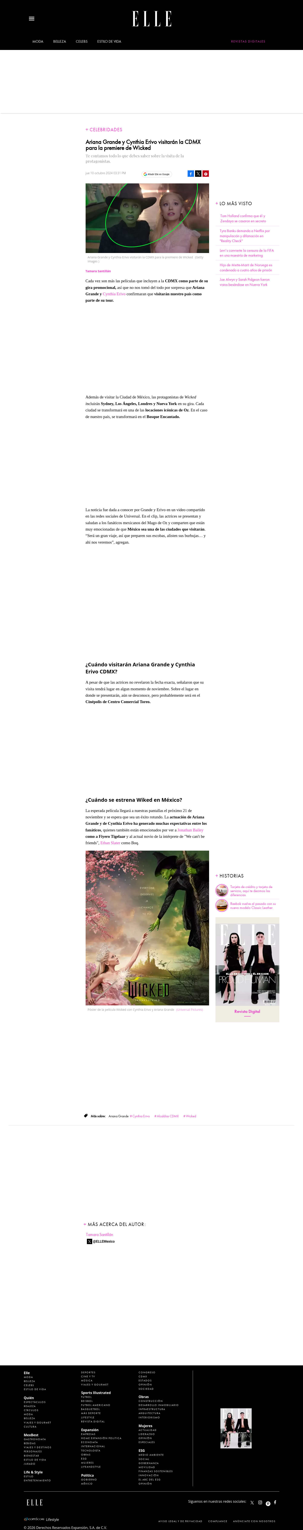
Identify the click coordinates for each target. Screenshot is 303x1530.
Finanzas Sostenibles (156, 1471)
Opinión (145, 1384)
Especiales (147, 1442)
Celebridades (106, 130)
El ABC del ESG (150, 1479)
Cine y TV (88, 1376)
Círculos (31, 1410)
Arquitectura (150, 1413)
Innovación (149, 1475)
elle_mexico (263, 1501)
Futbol (86, 1396)
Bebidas (30, 1443)
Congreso (147, 1372)
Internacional (93, 1446)
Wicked (191, 1116)
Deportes (88, 1372)
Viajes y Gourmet (37, 1422)
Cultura (30, 1426)
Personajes (33, 1451)
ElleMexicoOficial (278, 1501)
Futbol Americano (96, 1405)
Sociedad (146, 1388)
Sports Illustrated (96, 1392)
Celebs (81, 41)
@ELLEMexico (104, 1241)
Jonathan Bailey (191, 830)
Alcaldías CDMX (168, 1116)
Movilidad (147, 1467)
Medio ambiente (151, 1454)
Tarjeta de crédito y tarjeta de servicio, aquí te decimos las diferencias (251, 891)
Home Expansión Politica (101, 1438)
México (87, 1483)
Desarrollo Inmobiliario (159, 1405)
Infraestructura (152, 1409)
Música (87, 1380)
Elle (27, 1373)
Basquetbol (90, 1409)
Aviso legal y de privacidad (180, 1521)
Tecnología (91, 1450)
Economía (89, 1442)
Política (87, 1475)
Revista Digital (247, 1011)
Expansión (90, 1430)
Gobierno (89, 1479)
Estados (145, 1380)
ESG (84, 1458)
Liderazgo (147, 1434)
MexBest (31, 1435)
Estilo (29, 1476)
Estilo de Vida (35, 1459)
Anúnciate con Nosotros (254, 1521)
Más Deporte (91, 1413)
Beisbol (87, 1401)
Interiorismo (149, 1417)
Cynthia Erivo (114, 294)
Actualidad (148, 1430)
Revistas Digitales (248, 41)
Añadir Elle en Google (158, 174)
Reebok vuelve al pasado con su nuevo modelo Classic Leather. (253, 906)
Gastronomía (35, 1439)
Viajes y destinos (38, 1447)
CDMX (143, 1376)
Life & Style (33, 1472)
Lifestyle (88, 1417)
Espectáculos (35, 1402)
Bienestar (31, 1455)
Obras (86, 1454)
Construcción (151, 1401)
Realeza (30, 1406)
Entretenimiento (37, 1480)
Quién (29, 1397)
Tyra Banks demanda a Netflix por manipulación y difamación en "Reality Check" (245, 236)
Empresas (88, 1434)
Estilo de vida (109, 41)
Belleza (59, 41)
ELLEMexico (252, 1502)
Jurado (30, 1463)
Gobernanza (149, 1463)
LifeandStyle (91, 1466)
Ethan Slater (110, 843)
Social (144, 1459)
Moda (37, 41)
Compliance (217, 1521)
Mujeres (87, 1462)
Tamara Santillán (99, 1234)
